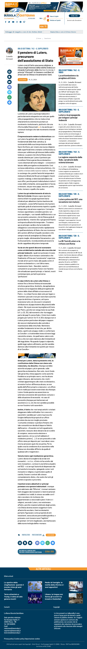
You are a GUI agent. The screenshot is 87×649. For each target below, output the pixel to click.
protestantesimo (36, 535)
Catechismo (47, 38)
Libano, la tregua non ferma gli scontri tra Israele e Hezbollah (54, 596)
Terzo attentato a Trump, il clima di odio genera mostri (13, 596)
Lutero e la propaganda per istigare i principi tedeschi (69, 118)
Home (38, 38)
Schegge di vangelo (13, 32)
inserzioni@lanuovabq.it (12, 633)
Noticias (55, 20)
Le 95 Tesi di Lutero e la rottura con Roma (69, 242)
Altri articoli (43, 568)
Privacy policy (8, 639)
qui (39, 127)
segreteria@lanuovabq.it (12, 630)
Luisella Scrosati (9, 57)
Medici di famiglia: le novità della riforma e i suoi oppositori (54, 584)
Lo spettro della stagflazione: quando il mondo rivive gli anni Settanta (14, 586)
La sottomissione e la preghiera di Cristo (68, 76)
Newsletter (74, 20)
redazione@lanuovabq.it (12, 628)
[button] (43, 26)
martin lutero (26, 535)
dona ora (74, 16)
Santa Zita (54, 32)
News (54, 16)
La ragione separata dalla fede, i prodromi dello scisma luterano (70, 160)
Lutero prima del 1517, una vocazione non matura (70, 200)
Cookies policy (19, 639)
